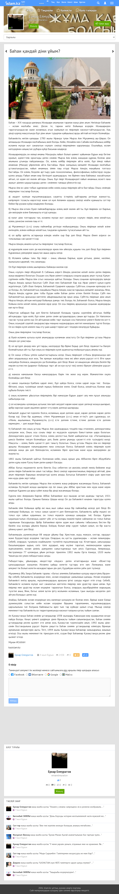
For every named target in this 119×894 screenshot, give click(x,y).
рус (23, 4)
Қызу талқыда (87, 10)
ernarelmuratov (59, 775)
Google (54, 674)
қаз (23, 1)
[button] (85, 655)
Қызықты (66, 10)
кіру (65, 670)
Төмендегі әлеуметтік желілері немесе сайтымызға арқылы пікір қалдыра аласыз (54, 670)
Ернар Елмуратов (21, 654)
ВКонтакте (37, 674)
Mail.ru (68, 674)
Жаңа (29, 10)
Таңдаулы (47, 10)
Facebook (19, 674)
